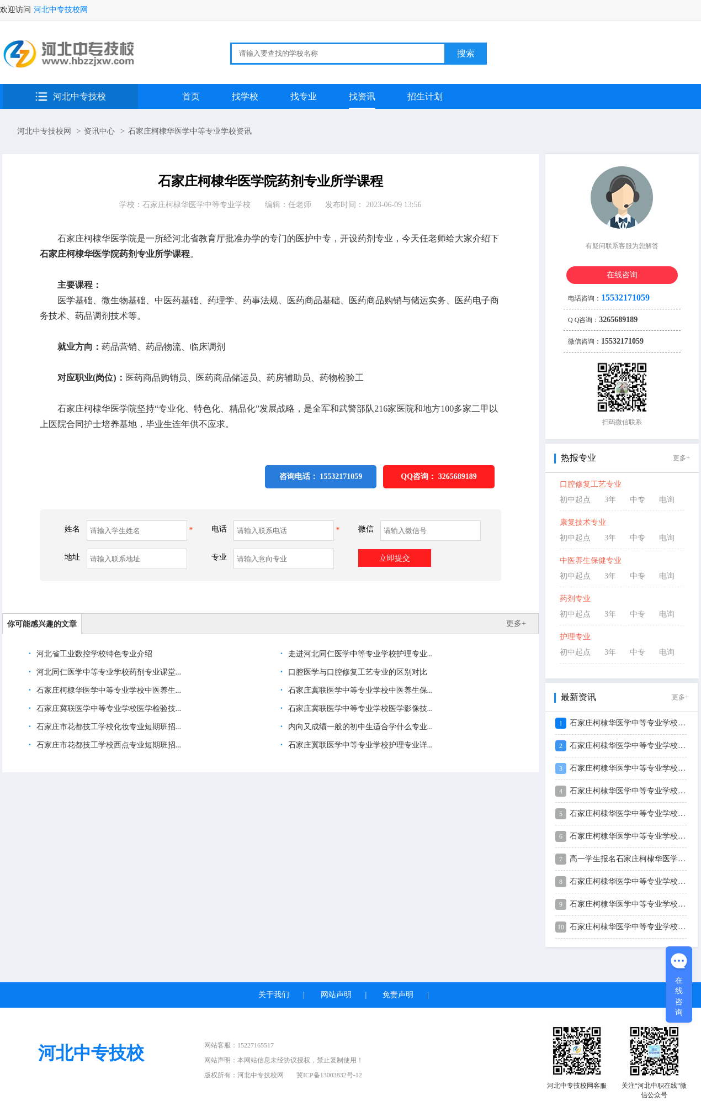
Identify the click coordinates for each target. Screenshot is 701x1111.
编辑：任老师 (288, 205)
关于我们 (273, 995)
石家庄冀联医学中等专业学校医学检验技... (107, 708)
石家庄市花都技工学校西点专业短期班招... (107, 745)
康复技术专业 (583, 522)
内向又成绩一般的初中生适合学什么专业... (359, 727)
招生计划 (425, 96)
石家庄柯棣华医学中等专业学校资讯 (190, 131)
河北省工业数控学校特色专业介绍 (93, 654)
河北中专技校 (79, 96)
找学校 (245, 96)
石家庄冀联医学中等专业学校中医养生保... (359, 690)
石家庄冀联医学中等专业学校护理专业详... (359, 745)
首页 (191, 96)
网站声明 (336, 995)
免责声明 (398, 995)
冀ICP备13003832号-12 (329, 1075)
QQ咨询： (438, 476)
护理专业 (575, 637)
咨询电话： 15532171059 (321, 476)
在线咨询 (622, 275)
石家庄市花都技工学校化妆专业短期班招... (107, 727)
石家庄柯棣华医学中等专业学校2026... (634, 723)
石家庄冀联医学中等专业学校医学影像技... (359, 708)
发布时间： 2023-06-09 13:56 (373, 205)
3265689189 (457, 476)
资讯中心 (99, 131)
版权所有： (244, 1075)
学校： (185, 205)
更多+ (516, 623)
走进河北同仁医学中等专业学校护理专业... (359, 654)
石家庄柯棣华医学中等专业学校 (196, 205)
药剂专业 (575, 598)
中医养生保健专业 (591, 560)
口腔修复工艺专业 (591, 484)
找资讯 (362, 96)
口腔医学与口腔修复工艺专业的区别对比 (356, 672)
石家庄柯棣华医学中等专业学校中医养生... (107, 690)
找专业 (303, 96)
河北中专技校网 (61, 10)
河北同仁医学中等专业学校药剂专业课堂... (107, 672)
